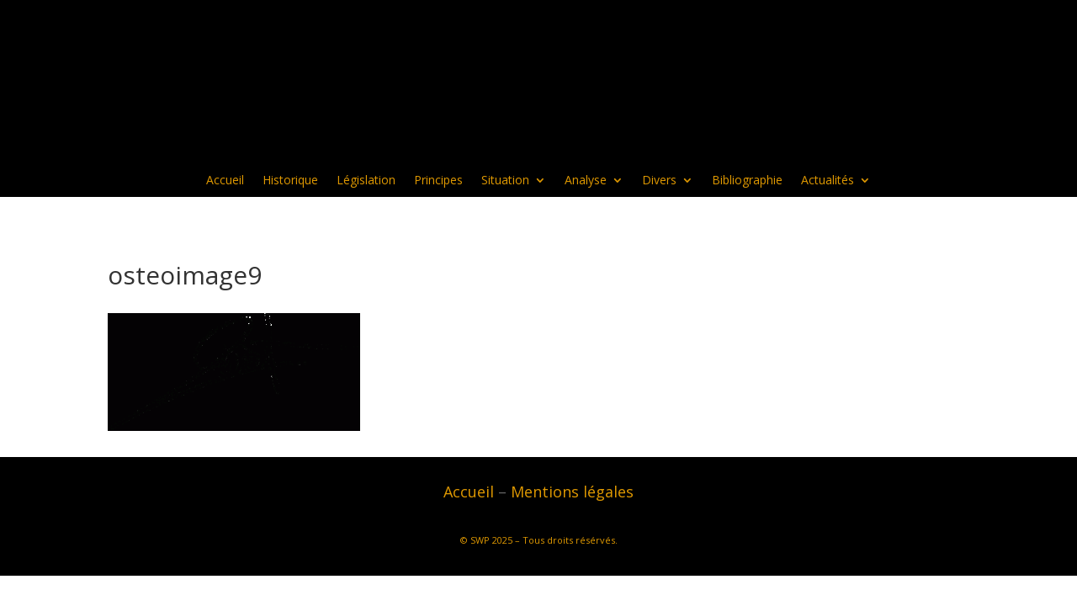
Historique (290, 181)
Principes (438, 181)
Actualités (827, 181)
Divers (659, 181)
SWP (480, 540)
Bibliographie (747, 181)
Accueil (225, 181)
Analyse (586, 181)
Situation (505, 181)
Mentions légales (572, 491)
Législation (366, 181)
